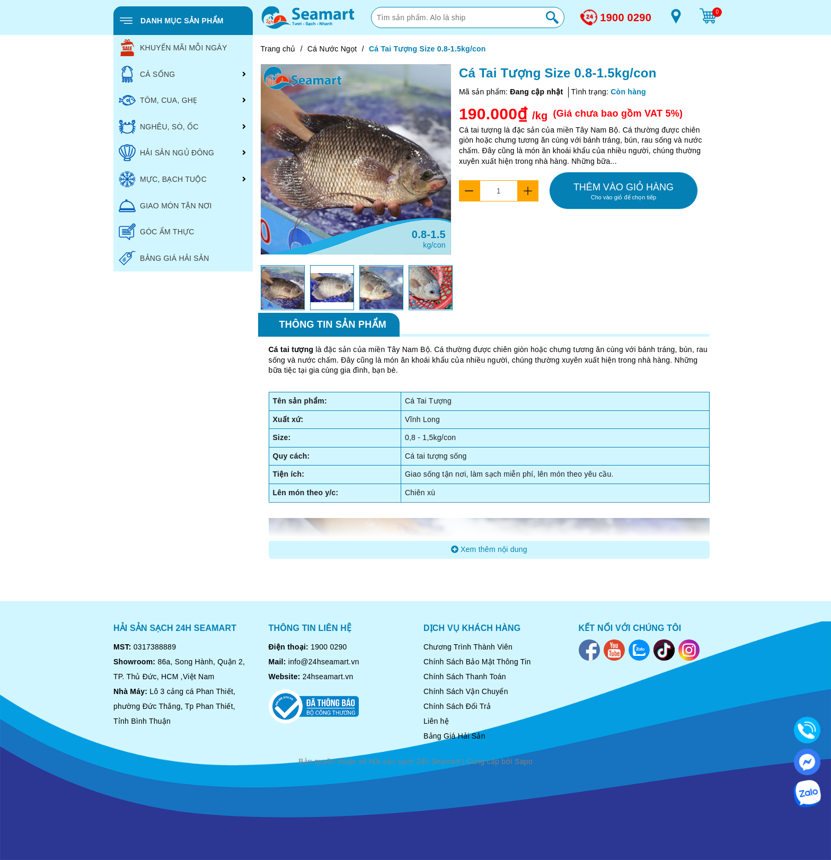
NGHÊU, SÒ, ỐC (159, 126)
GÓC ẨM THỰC (157, 231)
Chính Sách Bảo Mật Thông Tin (477, 661)
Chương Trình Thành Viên (467, 647)
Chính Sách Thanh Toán (464, 676)
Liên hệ (436, 721)
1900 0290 (625, 17)
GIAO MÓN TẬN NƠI (165, 205)
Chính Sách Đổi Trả (457, 706)
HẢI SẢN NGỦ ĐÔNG (166, 152)
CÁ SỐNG (147, 74)
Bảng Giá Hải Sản (454, 736)
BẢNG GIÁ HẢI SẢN (164, 258)
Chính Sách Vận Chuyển (465, 691)
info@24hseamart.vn (323, 661)
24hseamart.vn (328, 676)
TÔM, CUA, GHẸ (158, 100)
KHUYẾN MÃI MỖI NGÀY (173, 47)
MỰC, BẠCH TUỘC (163, 179)
